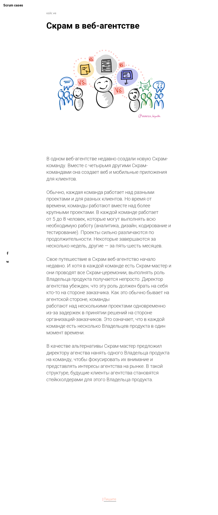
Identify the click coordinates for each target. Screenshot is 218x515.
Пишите (110, 499)
